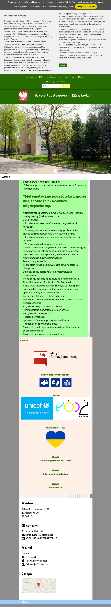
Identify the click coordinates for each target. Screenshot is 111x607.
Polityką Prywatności (73, 2)
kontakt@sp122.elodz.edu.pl (38, 535)
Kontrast (81, 77)
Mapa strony (44, 77)
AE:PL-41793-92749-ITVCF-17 (39, 538)
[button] (3, 139)
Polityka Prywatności (34, 560)
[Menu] (55, 177)
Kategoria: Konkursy (50, 181)
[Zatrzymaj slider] (55, 170)
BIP (25, 553)
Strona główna (31, 77)
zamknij (63, 65)
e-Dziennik (29, 557)
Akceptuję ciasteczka (86, 6)
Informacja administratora (55, 82)
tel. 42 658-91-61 (32, 531)
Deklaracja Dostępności (35, 564)
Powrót (24, 340)
